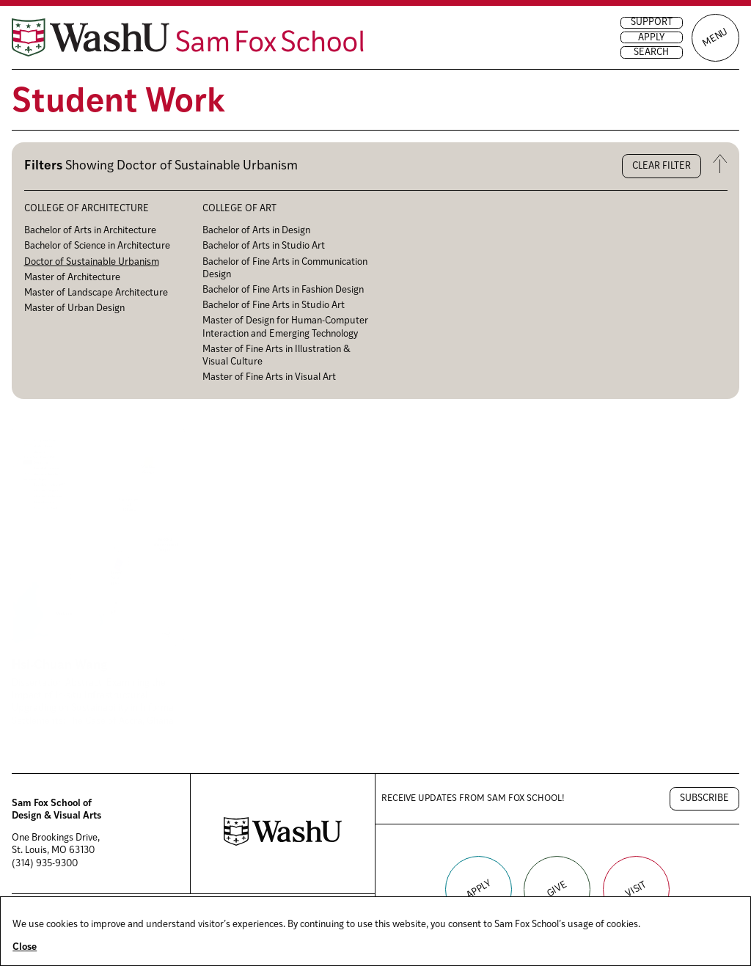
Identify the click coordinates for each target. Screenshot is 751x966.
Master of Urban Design (74, 308)
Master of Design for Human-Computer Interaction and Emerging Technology (285, 327)
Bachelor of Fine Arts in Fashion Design (283, 290)
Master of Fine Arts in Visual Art (269, 377)
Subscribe (704, 798)
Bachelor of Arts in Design (256, 230)
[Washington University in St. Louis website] (283, 843)
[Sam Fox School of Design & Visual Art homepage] (188, 37)
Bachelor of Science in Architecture (97, 246)
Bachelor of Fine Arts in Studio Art (273, 305)
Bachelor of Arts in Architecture (90, 230)
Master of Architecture (72, 277)
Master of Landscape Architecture (96, 293)
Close (24, 947)
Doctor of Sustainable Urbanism (91, 262)
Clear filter (661, 166)
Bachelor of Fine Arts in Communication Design (284, 268)
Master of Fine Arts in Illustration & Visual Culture (276, 356)
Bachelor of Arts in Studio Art (263, 246)
